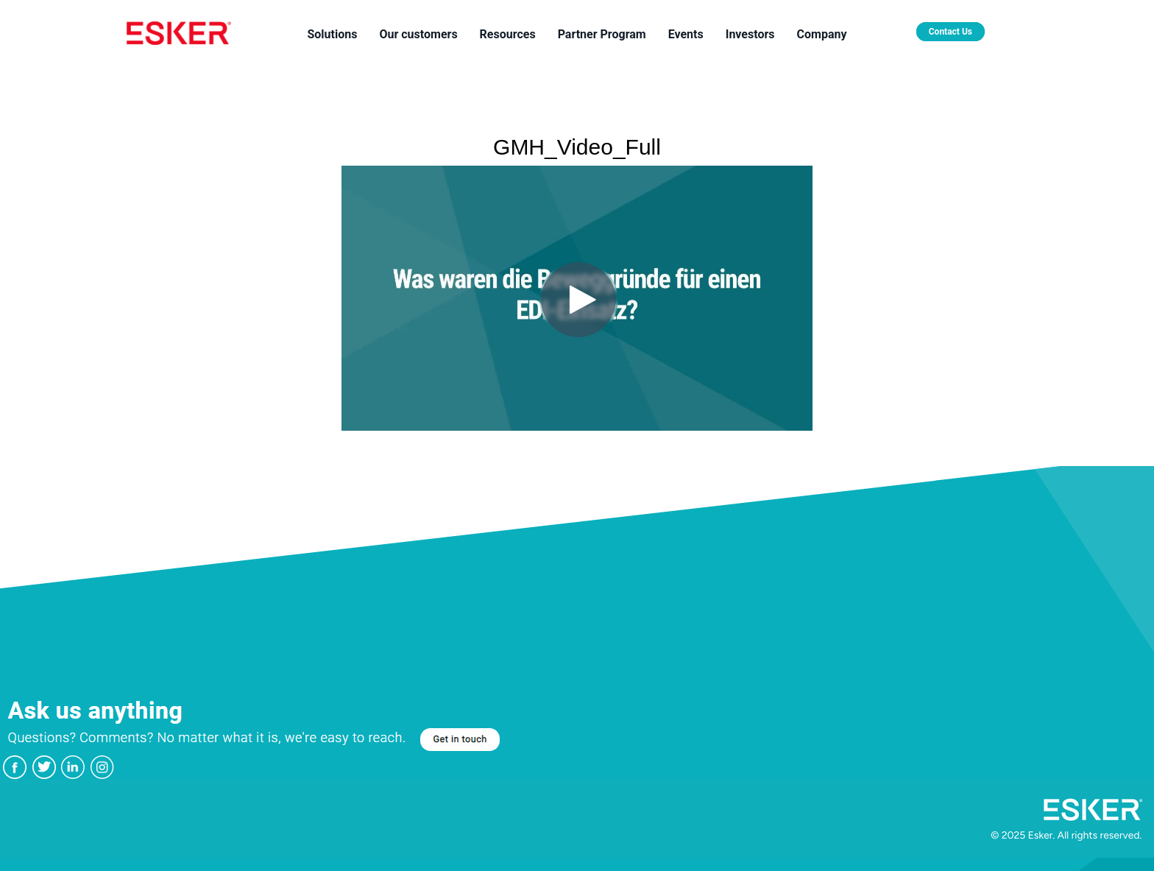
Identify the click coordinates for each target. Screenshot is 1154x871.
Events (686, 34)
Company (822, 34)
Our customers (418, 34)
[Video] (577, 298)
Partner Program (602, 34)
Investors (750, 34)
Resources (508, 34)
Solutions (332, 34)
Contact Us (950, 32)
